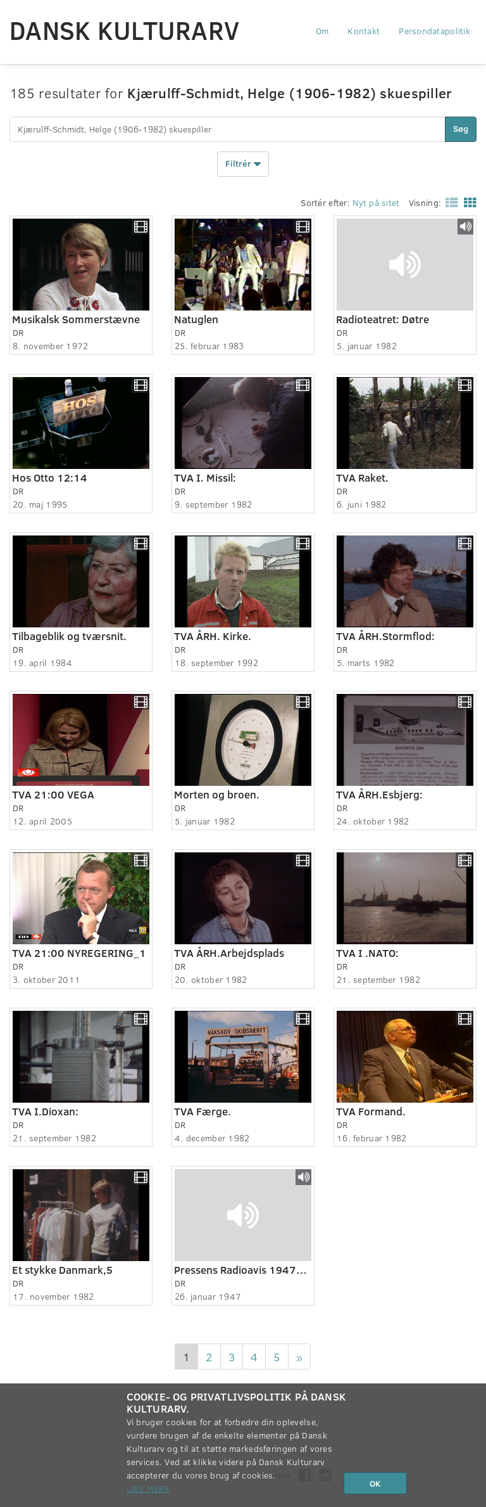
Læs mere (148, 1488)
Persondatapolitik (434, 31)
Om (322, 31)
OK (375, 1483)
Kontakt (363, 31)
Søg (460, 128)
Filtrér (243, 164)
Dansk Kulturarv (124, 30)
